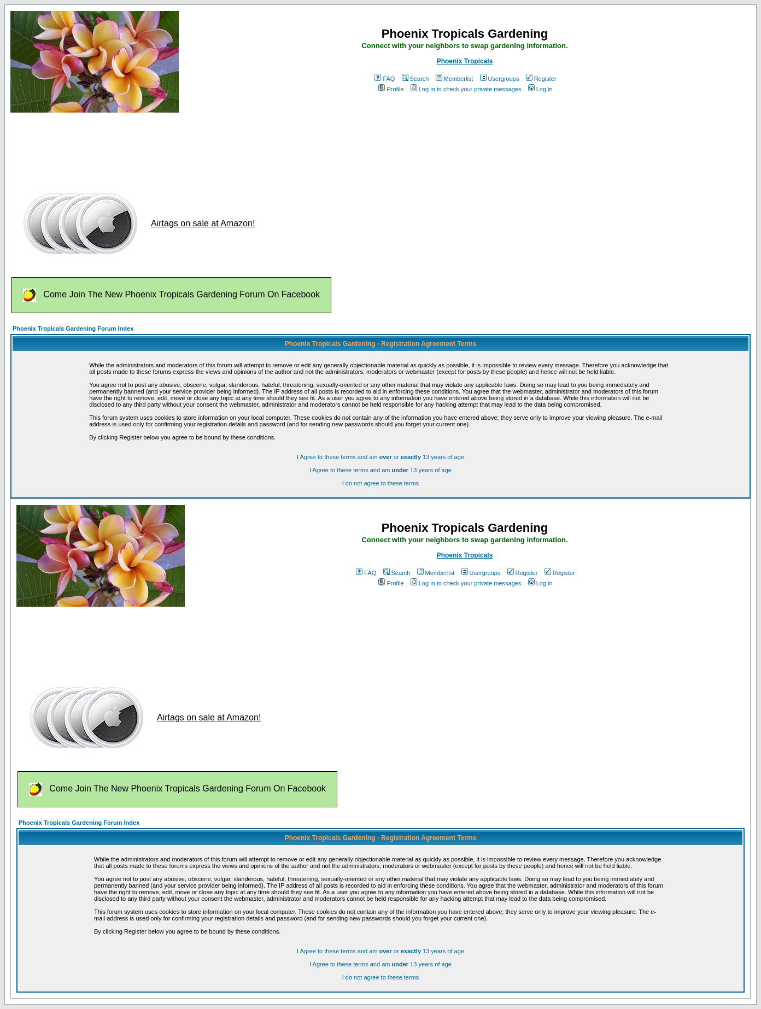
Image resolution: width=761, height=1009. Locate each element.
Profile (390, 89)
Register (541, 78)
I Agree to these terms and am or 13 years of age (380, 457)
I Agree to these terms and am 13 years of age (380, 470)
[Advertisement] (209, 146)
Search (415, 78)
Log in (540, 89)
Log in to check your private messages (466, 89)
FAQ (384, 78)
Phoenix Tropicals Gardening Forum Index (73, 328)
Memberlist (454, 78)
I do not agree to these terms (380, 483)
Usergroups (499, 78)
